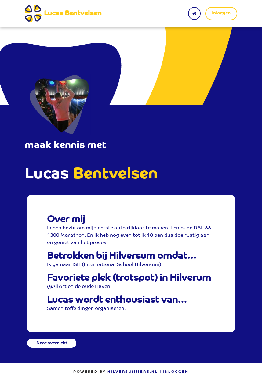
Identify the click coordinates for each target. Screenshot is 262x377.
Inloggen (221, 13)
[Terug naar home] (194, 13)
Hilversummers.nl (132, 372)
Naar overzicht (51, 343)
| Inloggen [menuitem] (174, 372)
